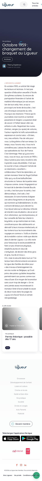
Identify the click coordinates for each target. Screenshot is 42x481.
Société (21, 402)
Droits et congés (21, 406)
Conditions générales (31, 475)
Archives (7, 59)
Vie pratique (21, 398)
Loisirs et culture (21, 386)
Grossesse (21, 378)
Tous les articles (35, 4)
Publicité (21, 414)
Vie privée (17, 475)
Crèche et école (21, 390)
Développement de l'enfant (21, 382)
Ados (7, 348)
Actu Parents (21, 410)
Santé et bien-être (21, 394)
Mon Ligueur (7, 475)
